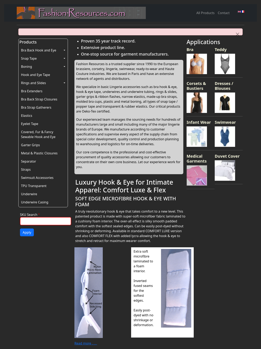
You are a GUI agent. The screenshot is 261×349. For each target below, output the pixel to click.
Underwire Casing (34, 202)
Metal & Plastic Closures (39, 153)
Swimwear (225, 122)
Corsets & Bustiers (196, 86)
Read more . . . (85, 343)
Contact (224, 13)
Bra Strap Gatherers (36, 107)
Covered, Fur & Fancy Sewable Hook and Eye (38, 134)
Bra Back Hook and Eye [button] (38, 50)
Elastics (26, 115)
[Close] (237, 34)
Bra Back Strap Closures (39, 99)
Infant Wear (199, 122)
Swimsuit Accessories (37, 177)
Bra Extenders (31, 91)
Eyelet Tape (29, 124)
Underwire (29, 194)
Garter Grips (30, 145)
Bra (190, 49)
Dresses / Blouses (224, 86)
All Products (205, 13)
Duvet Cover (227, 156)
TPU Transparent (33, 186)
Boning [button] (26, 66)
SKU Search (28, 214)
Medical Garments (197, 158)
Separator (28, 161)
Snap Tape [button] (29, 58)
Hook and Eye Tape (35, 74)
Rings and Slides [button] (33, 83)
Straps (26, 169)
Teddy (221, 49)
